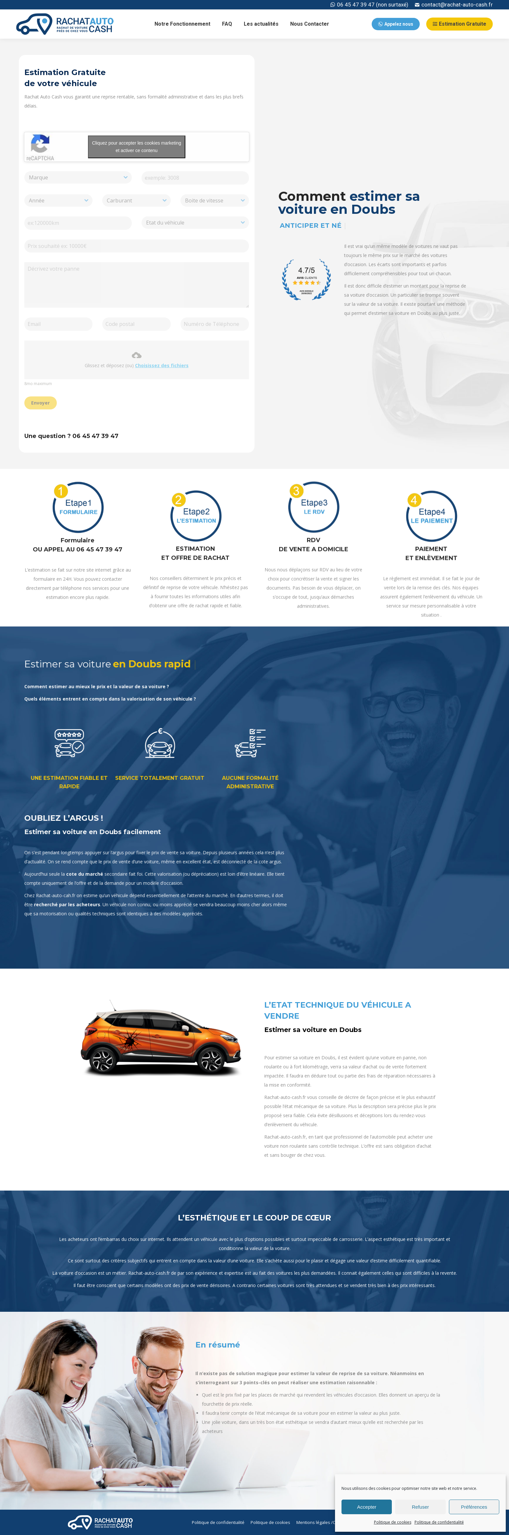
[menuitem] (182, 24)
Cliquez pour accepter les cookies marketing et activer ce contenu (132, 146)
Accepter (366, 1507)
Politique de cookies (392, 1522)
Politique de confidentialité (439, 1522)
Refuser (420, 1507)
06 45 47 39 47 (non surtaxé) (369, 4)
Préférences (474, 1507)
